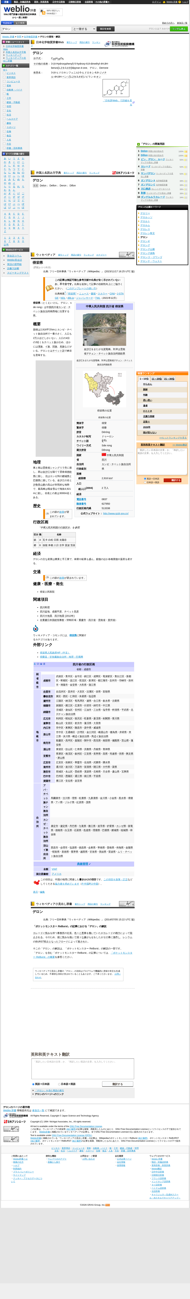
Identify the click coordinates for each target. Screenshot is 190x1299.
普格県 (110, 847)
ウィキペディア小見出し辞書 (54, 903)
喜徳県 (65, 851)
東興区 (69, 727)
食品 (9, 135)
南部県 (106, 740)
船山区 (59, 723)
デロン (37, 267)
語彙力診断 (13, 268)
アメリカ (56, 873)
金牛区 (78, 676)
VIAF (54, 869)
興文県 (129, 753)
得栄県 (73, 635)
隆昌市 (78, 727)
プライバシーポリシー (23, 1172)
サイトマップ (19, 1175)
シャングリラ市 (58, 467)
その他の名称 (40, 63)
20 (54, 59)
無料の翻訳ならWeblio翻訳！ (53, 12)
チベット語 (58, 350)
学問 (19, 36)
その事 (107, 937)
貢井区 (71, 691)
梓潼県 (115, 709)
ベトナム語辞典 (159, 1188)
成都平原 (57, 611)
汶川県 (66, 798)
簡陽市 (64, 684)
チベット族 (50, 342)
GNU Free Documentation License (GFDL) (72, 1135)
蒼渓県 (97, 718)
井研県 (123, 732)
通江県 (78, 776)
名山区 (69, 771)
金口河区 (91, 732)
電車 (9, 85)
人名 (9, 139)
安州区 (78, 709)
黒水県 (122, 798)
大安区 (80, 691)
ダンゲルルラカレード (153, 197)
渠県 (114, 766)
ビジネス (11, 73)
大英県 (97, 723)
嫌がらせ (89, 937)
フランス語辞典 (159, 1178)
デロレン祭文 (147, 233)
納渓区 (69, 700)
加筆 (61, 512)
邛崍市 (122, 680)
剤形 (143, 193)
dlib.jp (70, 298)
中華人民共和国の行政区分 (55, 527)
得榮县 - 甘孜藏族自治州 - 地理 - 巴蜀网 (61, 656)
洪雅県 (87, 749)
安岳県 (69, 780)
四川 (104, 459)
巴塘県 (36, 480)
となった (53, 941)
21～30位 (169, 378)
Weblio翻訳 (157, 1168)
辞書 (6, 2)
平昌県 (97, 776)
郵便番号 (81, 503)
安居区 (69, 723)
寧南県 (101, 847)
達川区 (69, 766)
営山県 (125, 740)
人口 (78, 483)
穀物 (98, 559)
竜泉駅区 (107, 676)
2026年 (146, 427)
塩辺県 (92, 696)
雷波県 (112, 851)
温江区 (73, 680)
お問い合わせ (88, 1159)
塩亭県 (106, 709)
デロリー (145, 213)
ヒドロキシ (88, 72)
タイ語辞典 (157, 1185)
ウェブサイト (92, 513)
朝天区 (78, 718)
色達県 (87, 830)
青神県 (106, 749)
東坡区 (59, 749)
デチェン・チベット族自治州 (102, 353)
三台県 (97, 709)
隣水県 (106, 762)
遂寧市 (47, 723)
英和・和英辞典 (41, 2)
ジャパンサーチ (84, 298)
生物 (9, 131)
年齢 (145, 395)
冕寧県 (74, 851)
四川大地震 (46, 615)
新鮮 (145, 389)
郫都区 (64, 680)
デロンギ (145, 241)
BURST (39, 941)
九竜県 (82, 826)
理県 (74, 798)
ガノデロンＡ (148, 180)
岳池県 (87, 762)
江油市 (87, 709)
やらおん (147, 384)
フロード (63, 941)
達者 (145, 405)
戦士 (46, 941)
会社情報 (121, 1162)
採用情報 (121, 1165)
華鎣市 (78, 762)
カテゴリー (101, 255)
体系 (35, 72)
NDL (63, 298)
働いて (92, 933)
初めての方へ (168, 23)
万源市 (78, 766)
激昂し (116, 937)
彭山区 (69, 749)
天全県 (106, 771)
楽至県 (78, 780)
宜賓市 (47, 755)
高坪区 (69, 740)
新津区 (92, 680)
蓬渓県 (87, 723)
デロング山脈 (147, 249)
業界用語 (11, 77)
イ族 (47, 346)
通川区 (59, 766)
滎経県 (78, 771)
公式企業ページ (124, 1159)
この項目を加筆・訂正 (115, 879)
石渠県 (77, 830)
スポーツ (11, 127)
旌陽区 (59, 705)
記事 (75, 926)
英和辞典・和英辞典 (161, 1165)
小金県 (113, 798)
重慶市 (82, 620)
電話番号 (81, 499)
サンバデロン (148, 173)
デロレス (145, 229)
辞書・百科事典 (14, 148)
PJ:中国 (94, 883)
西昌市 (54, 847)
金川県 (103, 798)
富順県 (106, 691)
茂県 (88, 802)
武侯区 (59, 676)
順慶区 (59, 740)
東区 (58, 696)
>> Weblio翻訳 (180, 445)
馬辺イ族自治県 (99, 736)
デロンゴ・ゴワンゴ (151, 257)
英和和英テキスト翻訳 (50, 1054)
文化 (9, 110)
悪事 (84, 933)
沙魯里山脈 (39, 484)
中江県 (106, 705)
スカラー (102, 293)
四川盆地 (45, 611)
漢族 (40, 346)
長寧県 (97, 753)
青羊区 (69, 676)
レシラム (127, 937)
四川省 (110, 306)
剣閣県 (106, 718)
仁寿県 (78, 749)
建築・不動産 (13, 102)
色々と (78, 933)
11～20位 (157, 378)
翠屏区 (59, 753)
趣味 (9, 123)
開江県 (97, 766)
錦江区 (87, 676)
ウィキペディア (45, 254)
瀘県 (89, 700)
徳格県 (59, 830)
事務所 (61, 933)
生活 (9, 114)
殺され (81, 941)
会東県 (92, 847)
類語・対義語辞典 (22, 2)
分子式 (37, 58)
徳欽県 (121, 353)
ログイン (156, 2)
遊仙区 (69, 709)
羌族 (62, 346)
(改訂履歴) (71, 1129)
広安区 (59, 762)
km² (111, 478)
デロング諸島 (147, 253)
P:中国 (85, 883)
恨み (47, 933)
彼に (59, 937)
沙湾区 (80, 732)
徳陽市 (47, 705)
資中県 (87, 727)
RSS (108, 1205)
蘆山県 (115, 771)
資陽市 (47, 780)
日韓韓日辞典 (75, 2)
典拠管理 (82, 863)
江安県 (87, 753)
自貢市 (47, 691)
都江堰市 (103, 680)
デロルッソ (146, 217)
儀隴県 (115, 740)
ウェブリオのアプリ (57, 1159)
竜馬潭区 (79, 700)
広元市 (47, 718)
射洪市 (78, 723)
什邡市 (87, 705)
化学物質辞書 (30, 36)
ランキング (94, 173)
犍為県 (113, 732)
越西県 (84, 851)
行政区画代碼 (83, 508)
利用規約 (17, 1168)
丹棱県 (97, 749)
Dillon (144, 155)
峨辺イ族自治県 (80, 736)
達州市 (47, 767)
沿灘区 (90, 691)
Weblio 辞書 (172, 2)
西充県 (97, 740)
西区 (65, 696)
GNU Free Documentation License (86, 1126)
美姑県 (102, 851)
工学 (9, 98)
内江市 (47, 727)
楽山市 (47, 734)
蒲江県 (92, 684)
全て (5, 70)
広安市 (47, 762)
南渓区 (69, 753)
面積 (78, 473)
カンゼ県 (121, 826)
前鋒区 (69, 762)
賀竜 (105, 349)
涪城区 (59, 709)
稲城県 (124, 830)
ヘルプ (185, 2)
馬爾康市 (56, 798)
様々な (80, 937)
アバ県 (59, 802)
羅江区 (69, 705)
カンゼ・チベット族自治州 (116, 464)
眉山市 (47, 749)
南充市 (47, 742)
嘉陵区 (78, 740)
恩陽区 (69, 776)
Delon (43, 185)
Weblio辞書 (44, 1132)
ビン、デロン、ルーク (153, 159)
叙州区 (78, 753)
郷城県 (65, 476)
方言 (9, 144)
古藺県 (115, 700)
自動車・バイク (14, 89)
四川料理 (45, 607)
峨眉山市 (103, 732)
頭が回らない (150, 432)
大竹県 (106, 766)
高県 (105, 753)
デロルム (145, 225)
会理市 (63, 847)
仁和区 (73, 696)
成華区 (97, 676)
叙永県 (106, 700)
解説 (104, 926)
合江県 (97, 700)
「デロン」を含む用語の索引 (49, 1090)
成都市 (87, 669)
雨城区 (59, 771)
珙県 (121, 753)
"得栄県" (71, 293)
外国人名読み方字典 (48, 172)
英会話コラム (14, 255)
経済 (78, 494)
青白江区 (119, 676)
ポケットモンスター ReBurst (51, 926)
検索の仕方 (18, 1162)
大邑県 (83, 684)
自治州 (80, 464)
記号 (6, 244)
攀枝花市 (48, 696)
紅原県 (80, 802)
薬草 (122, 559)
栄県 (98, 691)
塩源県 (73, 847)
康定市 (54, 826)
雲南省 (111, 360)
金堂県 (73, 684)
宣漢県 (87, 766)
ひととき (147, 411)
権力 (117, 933)
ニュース (84, 293)
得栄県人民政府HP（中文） (55, 652)
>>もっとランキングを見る (173, 437)
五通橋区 (70, 732)
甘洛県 (93, 851)
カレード (38, 933)
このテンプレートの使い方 (81, 288)
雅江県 (92, 826)
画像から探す (54, 1162)
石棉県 (97, 771)
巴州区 (59, 776)
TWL (97, 298)
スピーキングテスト (18, 272)
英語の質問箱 (14, 264)
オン (98, 76)
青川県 (115, 718)
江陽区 (59, 700)
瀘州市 (47, 700)
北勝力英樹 (148, 416)
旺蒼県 (87, 718)
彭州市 (113, 680)
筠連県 (113, 753)
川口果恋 (146, 188)
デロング (145, 245)
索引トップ (72, 42)
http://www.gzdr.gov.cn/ (116, 513)
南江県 (87, 776)
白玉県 (68, 830)
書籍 (93, 293)
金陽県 (129, 847)
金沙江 (87, 349)
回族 (54, 346)
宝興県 (125, 771)
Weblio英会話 (14, 260)
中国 (48, 307)
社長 (69, 933)
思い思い (147, 400)
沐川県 (66, 736)
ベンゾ (66, 76)
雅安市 (47, 771)
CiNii (112, 293)
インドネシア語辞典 (161, 1181)
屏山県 (61, 757)
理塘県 (96, 830)
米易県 (83, 696)
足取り (146, 421)
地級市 (37, 736)
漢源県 (87, 771)
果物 (115, 559)
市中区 (59, 727)
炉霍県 (110, 826)
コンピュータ (13, 81)
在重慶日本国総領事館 (52, 620)
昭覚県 (56, 851)
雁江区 (59, 780)
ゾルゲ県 (69, 802)
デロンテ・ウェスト (151, 261)
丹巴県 (73, 826)
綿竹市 (97, 705)
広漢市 (78, 705)
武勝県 (97, 762)
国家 (78, 455)
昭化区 (69, 718)
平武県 (125, 709)
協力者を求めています (67, 883)
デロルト (145, 221)
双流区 (83, 680)
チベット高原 (71, 611)
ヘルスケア (12, 119)
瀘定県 (63, 826)
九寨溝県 (93, 798)
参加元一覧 (182, 23)
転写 (88, 436)
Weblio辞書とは (20, 1159)
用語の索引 (84, 42)
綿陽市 (47, 712)
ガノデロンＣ (148, 184)
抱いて (73, 937)
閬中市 (87, 740)
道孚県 (101, 826)
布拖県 (120, 847)
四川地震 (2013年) (65, 615)
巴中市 (47, 776)
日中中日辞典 (58, 2)
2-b (62, 67)
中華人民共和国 (95, 306)
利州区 (59, 718)
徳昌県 (82, 847)
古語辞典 (89, 2)
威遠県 (97, 727)
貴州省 (111, 620)
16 (58, 59)
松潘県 (82, 798)
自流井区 (61, 691)
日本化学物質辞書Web (50, 42)
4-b (69, 67)
